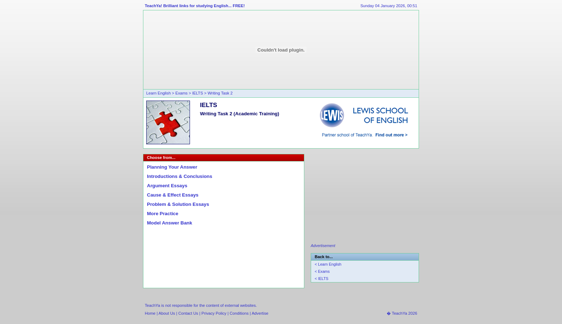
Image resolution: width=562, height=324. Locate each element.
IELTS (197, 93)
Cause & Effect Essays (173, 195)
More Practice (162, 213)
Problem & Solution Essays (178, 204)
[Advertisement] (364, 198)
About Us (167, 313)
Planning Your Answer (172, 167)
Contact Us (188, 313)
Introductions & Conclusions (179, 176)
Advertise (260, 313)
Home (150, 313)
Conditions (239, 313)
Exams (181, 93)
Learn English (158, 93)
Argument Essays (167, 185)
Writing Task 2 (220, 93)
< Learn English (328, 264)
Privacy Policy (214, 313)
